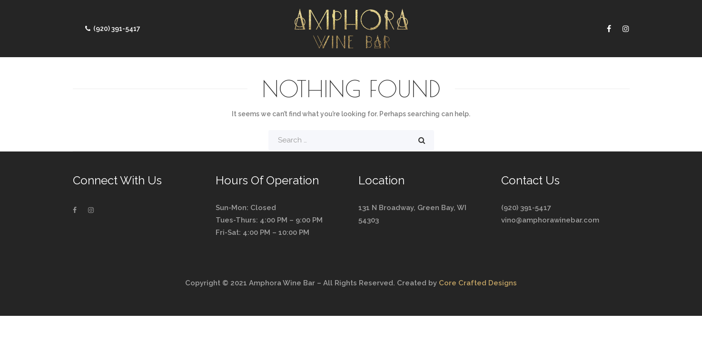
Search (422, 140)
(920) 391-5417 (111, 28)
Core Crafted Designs (478, 283)
